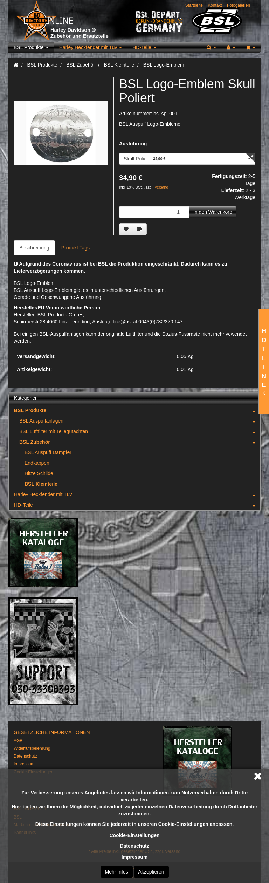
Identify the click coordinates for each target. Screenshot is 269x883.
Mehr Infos (116, 872)
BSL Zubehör (139, 442)
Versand (161, 187)
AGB (18, 740)
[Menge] (154, 212)
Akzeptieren (151, 872)
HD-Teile (144, 47)
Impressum (135, 857)
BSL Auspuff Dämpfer (48, 452)
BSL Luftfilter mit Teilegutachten (139, 431)
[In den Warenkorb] (212, 212)
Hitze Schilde (39, 473)
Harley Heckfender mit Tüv (90, 47)
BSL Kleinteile (41, 484)
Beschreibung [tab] (34, 248)
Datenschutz (134, 846)
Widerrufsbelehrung (32, 748)
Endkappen (37, 463)
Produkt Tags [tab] (75, 248)
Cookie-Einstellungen (134, 835)
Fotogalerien (238, 5)
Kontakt (215, 5)
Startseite (194, 5)
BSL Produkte (31, 47)
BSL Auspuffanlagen (139, 421)
